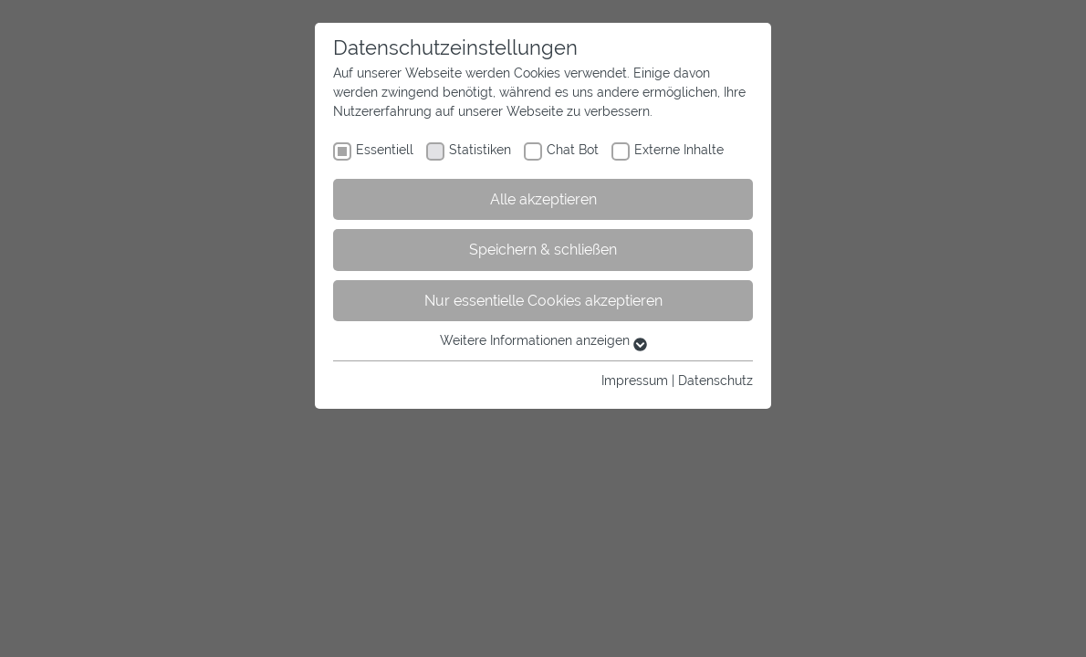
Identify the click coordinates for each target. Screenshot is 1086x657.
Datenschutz (715, 380)
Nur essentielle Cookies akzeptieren (543, 300)
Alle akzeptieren (543, 199)
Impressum (634, 380)
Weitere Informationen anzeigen (543, 340)
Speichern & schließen (543, 249)
